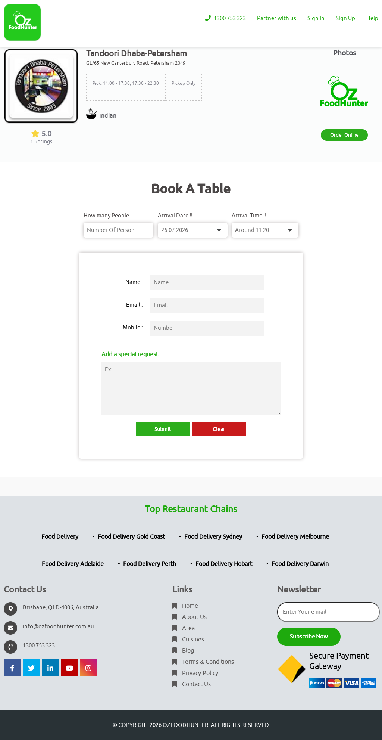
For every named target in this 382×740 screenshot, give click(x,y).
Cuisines (188, 639)
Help (372, 18)
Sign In (316, 18)
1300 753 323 (225, 18)
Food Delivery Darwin (300, 564)
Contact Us (191, 684)
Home (185, 606)
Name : (134, 282)
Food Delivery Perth (149, 564)
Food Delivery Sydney (213, 537)
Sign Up (345, 18)
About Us (189, 617)
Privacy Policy (195, 673)
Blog (183, 650)
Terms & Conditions (203, 662)
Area (183, 628)
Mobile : (133, 327)
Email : (134, 305)
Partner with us (276, 18)
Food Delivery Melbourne (295, 537)
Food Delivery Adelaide (73, 564)
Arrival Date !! (175, 215)
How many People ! (108, 215)
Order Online (344, 135)
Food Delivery (59, 537)
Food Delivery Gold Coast (131, 537)
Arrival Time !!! (250, 215)
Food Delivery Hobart (223, 564)
